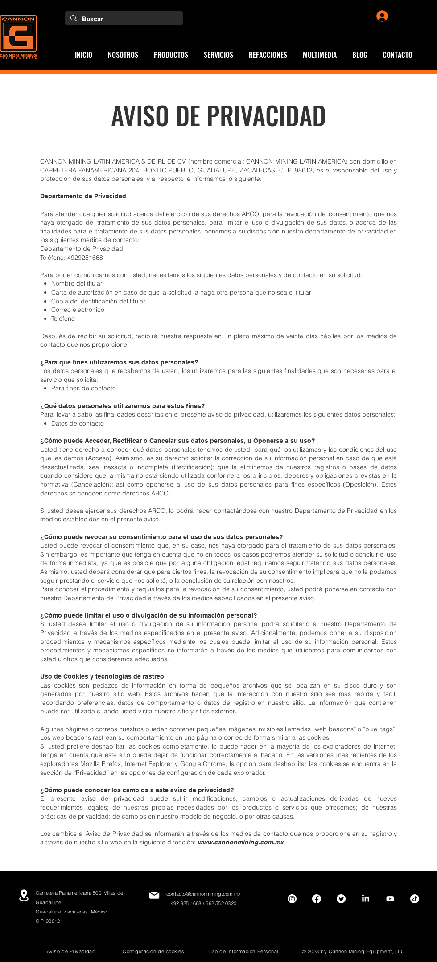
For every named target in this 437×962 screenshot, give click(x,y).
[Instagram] (292, 898)
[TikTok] (414, 898)
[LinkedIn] (365, 898)
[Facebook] (316, 898)
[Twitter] (341, 898)
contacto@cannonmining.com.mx (203, 894)
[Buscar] (123, 19)
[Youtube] (390, 898)
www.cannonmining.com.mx (241, 842)
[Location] (23, 895)
